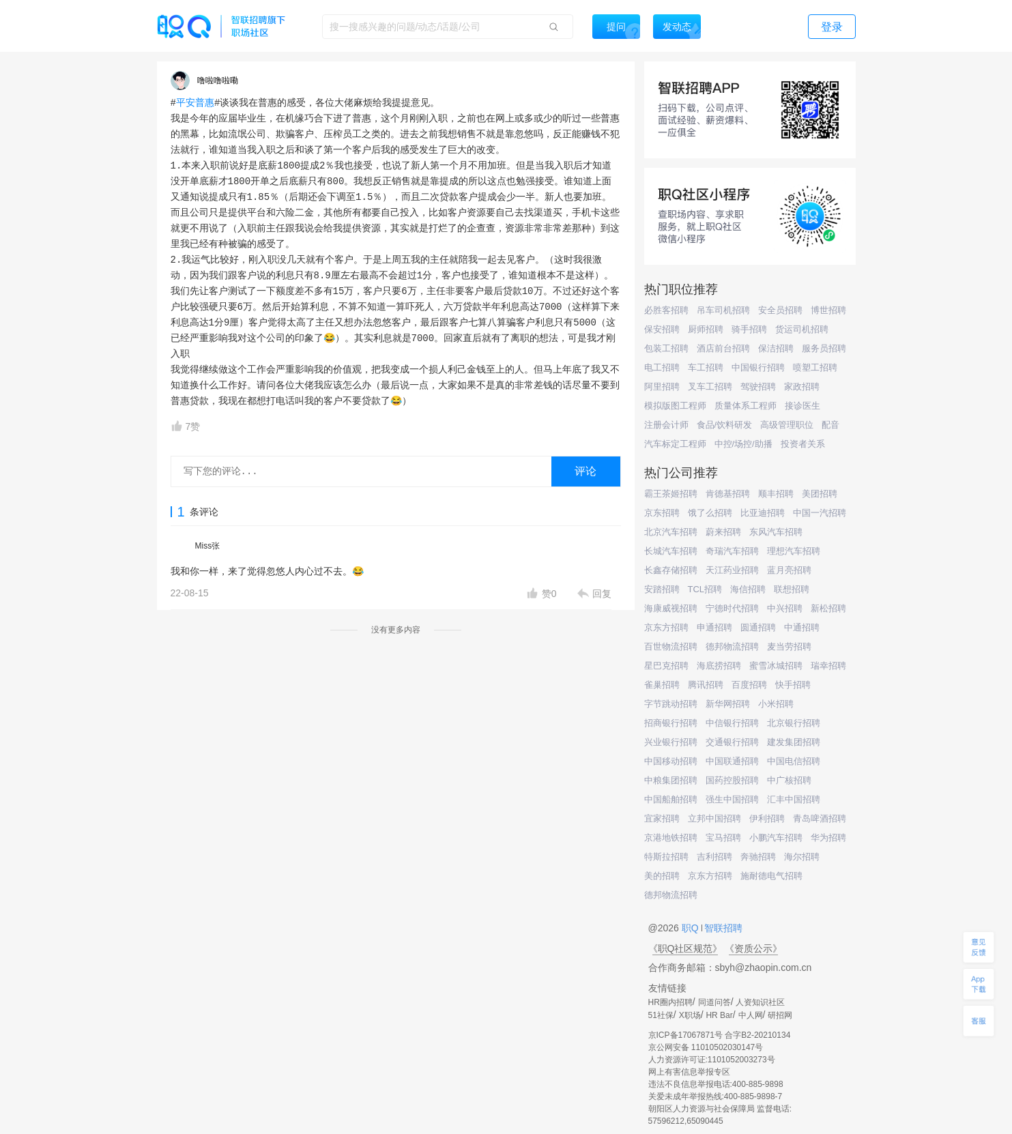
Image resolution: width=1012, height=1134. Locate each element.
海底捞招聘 (719, 665)
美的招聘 (662, 876)
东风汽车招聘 (776, 532)
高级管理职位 (786, 425)
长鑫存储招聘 (670, 570)
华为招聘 (828, 837)
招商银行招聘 (670, 723)
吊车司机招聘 (723, 310)
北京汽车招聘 (670, 532)
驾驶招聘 (758, 386)
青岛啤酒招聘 (819, 818)
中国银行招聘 (758, 367)
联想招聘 (791, 589)
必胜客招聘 (666, 310)
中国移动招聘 (670, 761)
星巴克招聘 (666, 665)
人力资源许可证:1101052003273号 (711, 1059)
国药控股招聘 (732, 780)
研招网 (780, 1015)
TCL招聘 (705, 589)
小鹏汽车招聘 (776, 837)
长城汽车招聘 (670, 551)
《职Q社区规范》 (685, 948)
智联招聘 (722, 927)
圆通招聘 (758, 627)
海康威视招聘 (670, 608)
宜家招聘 (662, 818)
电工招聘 (662, 367)
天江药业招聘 (732, 570)
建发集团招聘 (793, 742)
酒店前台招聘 (723, 348)
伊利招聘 (767, 818)
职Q (692, 927)
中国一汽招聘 (819, 513)
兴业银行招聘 (670, 742)
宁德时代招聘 (732, 608)
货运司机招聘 (801, 329)
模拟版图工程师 (675, 406)
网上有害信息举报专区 (689, 1072)
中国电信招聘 (793, 761)
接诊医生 (802, 406)
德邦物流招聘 (732, 646)
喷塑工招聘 (815, 367)
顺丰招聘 (776, 494)
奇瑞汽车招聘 (732, 551)
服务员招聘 (824, 348)
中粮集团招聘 (670, 780)
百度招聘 (749, 685)
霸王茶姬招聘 (670, 494)
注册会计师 (666, 425)
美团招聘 (819, 494)
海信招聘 (748, 589)
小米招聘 (776, 704)
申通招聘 (714, 627)
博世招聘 (828, 310)
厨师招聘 (705, 329)
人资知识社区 (760, 1002)
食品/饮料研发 (725, 425)
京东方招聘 (666, 627)
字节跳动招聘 (670, 704)
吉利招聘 (714, 857)
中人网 (750, 1015)
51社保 (661, 1015)
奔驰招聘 (758, 857)
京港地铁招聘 (670, 837)
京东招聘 (662, 513)
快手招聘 (793, 685)
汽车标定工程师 (675, 444)
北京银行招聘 (793, 723)
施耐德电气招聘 (771, 876)
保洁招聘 (776, 348)
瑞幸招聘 (828, 665)
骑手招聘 (749, 329)
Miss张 (207, 546)
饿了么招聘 (710, 513)
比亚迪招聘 (762, 513)
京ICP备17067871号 (685, 1035)
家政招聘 (802, 386)
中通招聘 (802, 627)
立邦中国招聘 (714, 818)
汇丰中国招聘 (793, 799)
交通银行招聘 (732, 742)
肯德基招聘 (728, 494)
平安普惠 (195, 103)
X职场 (690, 1015)
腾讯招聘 (705, 685)
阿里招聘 (662, 386)
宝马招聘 (723, 837)
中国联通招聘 (732, 761)
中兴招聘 (785, 608)
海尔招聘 (802, 857)
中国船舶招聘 (670, 799)
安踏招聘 (662, 589)
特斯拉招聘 (666, 857)
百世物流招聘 (670, 646)
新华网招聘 (728, 704)
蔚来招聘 (723, 532)
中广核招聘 (789, 780)
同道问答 (714, 1002)
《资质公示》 (753, 948)
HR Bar (719, 1015)
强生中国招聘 (732, 799)
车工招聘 (705, 367)
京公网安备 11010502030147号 (706, 1047)
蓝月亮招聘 (789, 570)
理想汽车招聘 (793, 551)
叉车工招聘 (710, 386)
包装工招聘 (666, 348)
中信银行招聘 (732, 723)
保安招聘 (662, 329)
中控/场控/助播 (743, 444)
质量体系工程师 (745, 406)
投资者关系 (803, 444)
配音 (830, 425)
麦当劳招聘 (789, 646)
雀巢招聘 (662, 685)
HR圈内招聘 (670, 1002)
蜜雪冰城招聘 (776, 665)
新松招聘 (828, 608)
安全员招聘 (780, 310)
